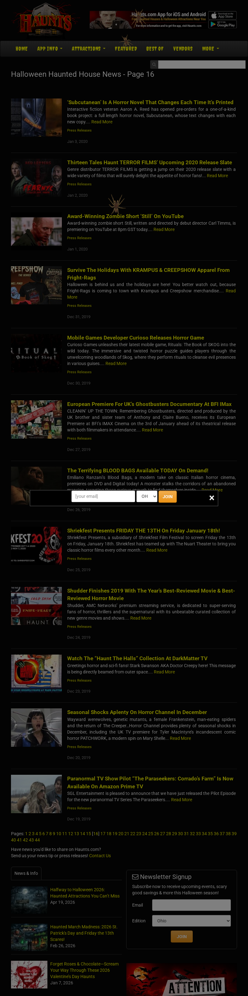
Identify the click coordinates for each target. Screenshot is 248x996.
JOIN (168, 496)
